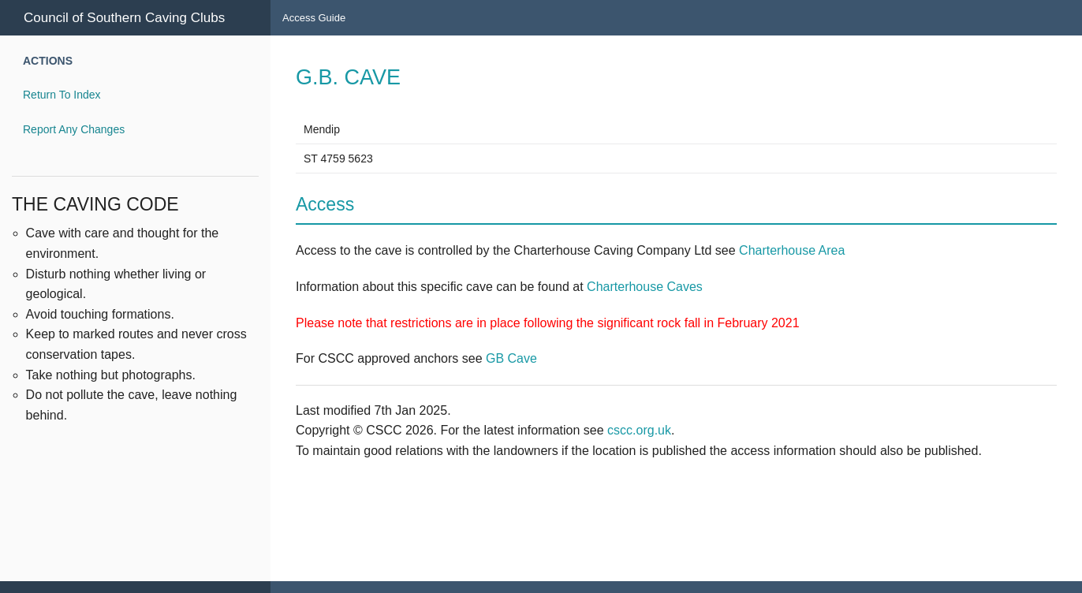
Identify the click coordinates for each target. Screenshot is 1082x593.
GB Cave (511, 358)
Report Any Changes (74, 129)
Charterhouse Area (792, 250)
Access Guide (313, 18)
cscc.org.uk (639, 430)
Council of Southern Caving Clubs (124, 17)
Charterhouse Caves (645, 286)
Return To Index (62, 94)
